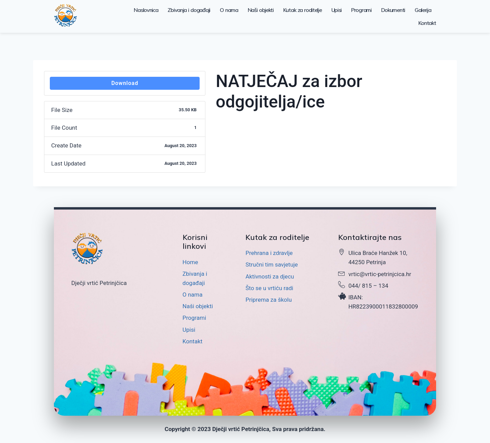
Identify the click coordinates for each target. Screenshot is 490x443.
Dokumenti (393, 9)
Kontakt (427, 22)
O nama (229, 9)
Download (124, 83)
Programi (361, 9)
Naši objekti (261, 9)
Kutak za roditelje (302, 9)
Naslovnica (146, 9)
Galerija (423, 9)
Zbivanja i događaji (189, 9)
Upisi (336, 9)
